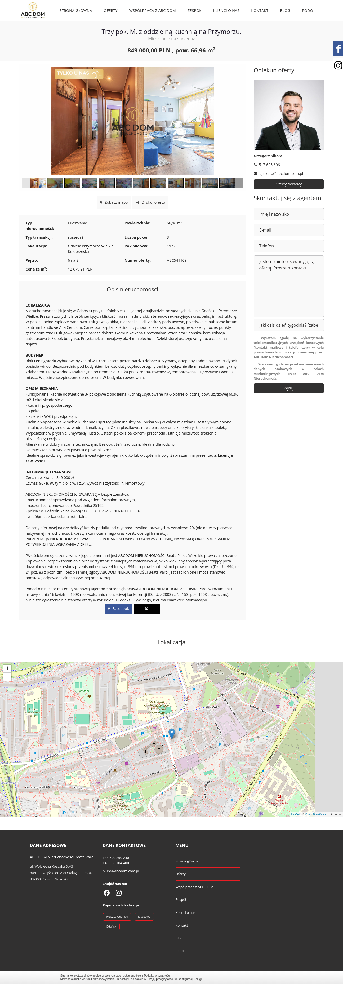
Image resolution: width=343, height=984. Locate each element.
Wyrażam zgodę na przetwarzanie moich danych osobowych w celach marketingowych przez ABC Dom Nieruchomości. (289, 371)
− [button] (7, 677)
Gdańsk (111, 926)
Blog (285, 10)
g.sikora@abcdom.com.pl (278, 173)
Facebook (118, 608)
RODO (307, 10)
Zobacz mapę (114, 202)
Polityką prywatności (157, 975)
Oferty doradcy (289, 184)
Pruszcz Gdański (117, 917)
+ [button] (7, 669)
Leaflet (295, 814)
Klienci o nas (226, 10)
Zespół (194, 10)
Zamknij (280, 977)
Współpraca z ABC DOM (152, 10)
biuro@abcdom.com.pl (121, 870)
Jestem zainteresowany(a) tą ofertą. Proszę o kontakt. (289, 286)
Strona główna (76, 10)
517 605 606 (267, 164)
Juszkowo (144, 917)
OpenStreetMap (315, 814)
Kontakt (259, 10)
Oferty (111, 10)
